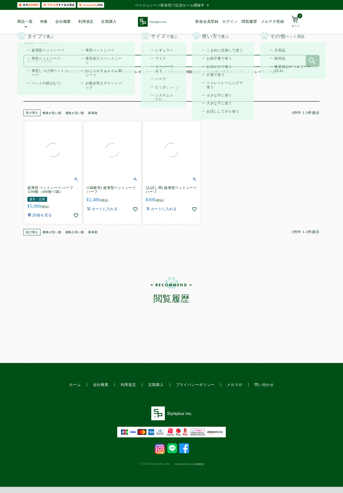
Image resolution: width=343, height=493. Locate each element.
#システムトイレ (244, 72)
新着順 (92, 113)
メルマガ (234, 385)
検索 (312, 61)
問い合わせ (264, 385)
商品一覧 (25, 21)
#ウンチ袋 (267, 72)
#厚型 (225, 72)
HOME (29, 43)
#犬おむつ (176, 72)
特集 (44, 21)
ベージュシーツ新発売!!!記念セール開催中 (172, 5)
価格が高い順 (74, 113)
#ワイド (97, 72)
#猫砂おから (195, 72)
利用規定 (86, 21)
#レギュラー (143, 72)
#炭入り (160, 72)
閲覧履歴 (249, 21)
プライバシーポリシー (195, 385)
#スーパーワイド (118, 72)
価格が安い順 (51, 113)
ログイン (230, 21)
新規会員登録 (207, 21)
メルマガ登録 (272, 21)
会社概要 (63, 21)
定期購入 (109, 21)
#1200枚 (213, 72)
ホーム (75, 385)
